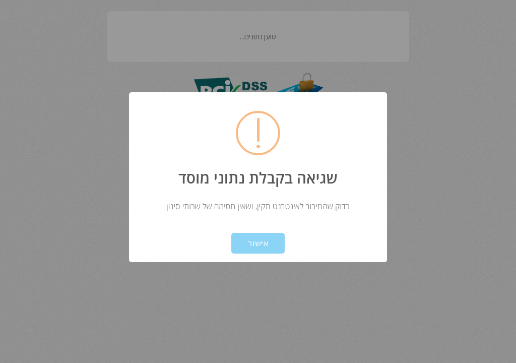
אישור (258, 243)
